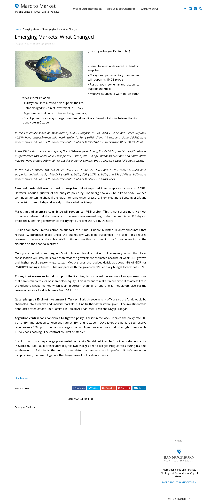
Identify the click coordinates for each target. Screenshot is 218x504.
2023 (159, 303)
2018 (159, 323)
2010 (159, 405)
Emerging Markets (33, 29)
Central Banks (174, 249)
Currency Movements (166, 225)
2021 (159, 311)
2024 (159, 299)
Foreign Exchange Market (168, 256)
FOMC (177, 268)
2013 (159, 393)
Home (19, 29)
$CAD (158, 249)
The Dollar (160, 231)
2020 (159, 315)
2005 (159, 425)
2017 (159, 377)
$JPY (183, 231)
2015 (159, 385)
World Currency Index (93, 8)
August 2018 (163, 343)
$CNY (189, 268)
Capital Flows (161, 268)
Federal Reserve (163, 237)
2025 (159, 295)
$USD (158, 218)
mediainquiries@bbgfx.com (178, 96)
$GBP (181, 237)
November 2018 (164, 331)
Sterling (183, 243)
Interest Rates (184, 262)
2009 (159, 409)
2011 (159, 401)
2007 (159, 417)
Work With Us (155, 8)
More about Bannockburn (178, 69)
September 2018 (165, 339)
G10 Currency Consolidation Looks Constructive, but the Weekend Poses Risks (184, 191)
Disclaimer (22, 397)
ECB (173, 231)
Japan (170, 218)
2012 (159, 397)
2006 (159, 421)
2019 (159, 319)
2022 (159, 307)
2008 (159, 413)
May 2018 (161, 355)
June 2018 (161, 351)
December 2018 (164, 327)
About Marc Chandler (127, 8)
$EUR (186, 225)
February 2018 (164, 367)
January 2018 (163, 371)
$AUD (196, 243)
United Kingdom (163, 262)
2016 (159, 381)
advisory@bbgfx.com (182, 123)
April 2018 (161, 359)
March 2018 (162, 363)
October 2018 (163, 335)
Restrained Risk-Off (179, 146)
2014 (159, 389)
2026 (159, 291)
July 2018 (161, 347)
